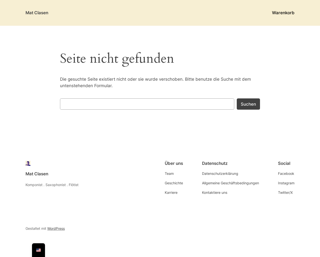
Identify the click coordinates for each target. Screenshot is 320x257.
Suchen (248, 104)
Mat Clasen (37, 12)
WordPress (56, 228)
